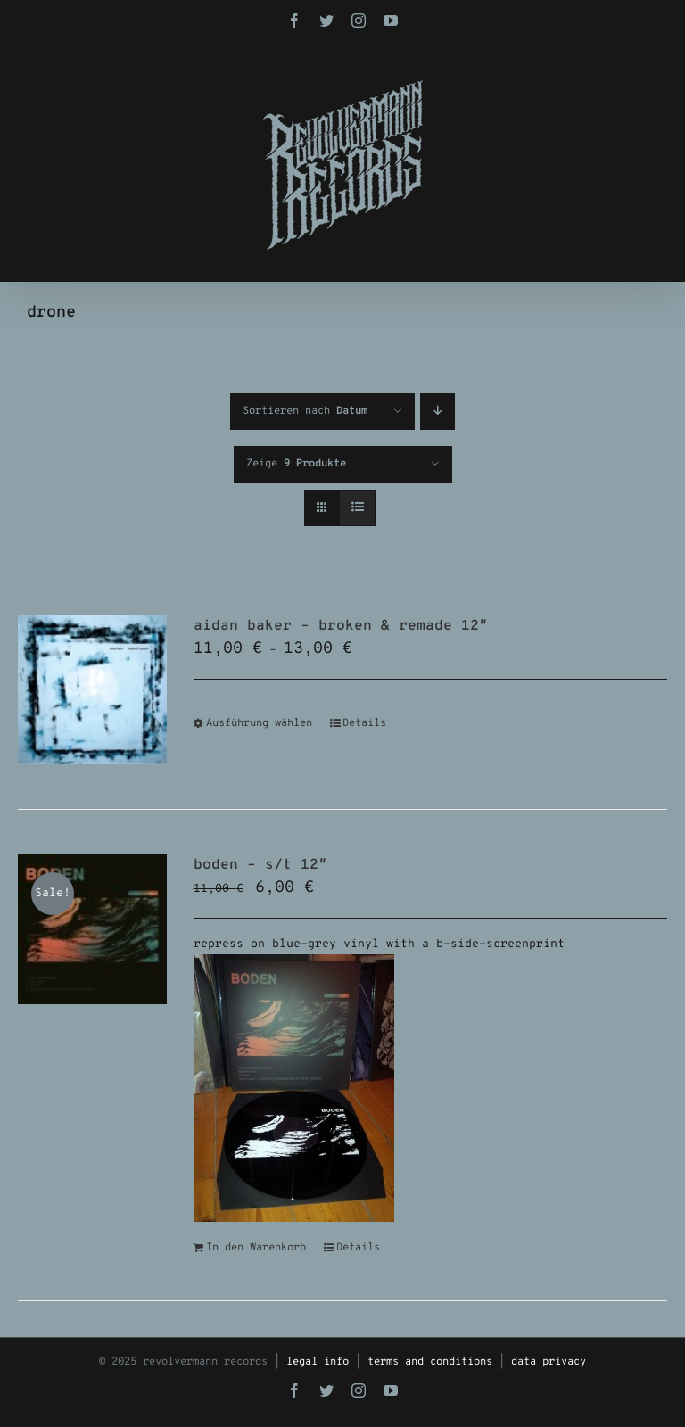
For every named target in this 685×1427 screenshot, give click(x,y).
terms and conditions (429, 1362)
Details (364, 723)
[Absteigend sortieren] (437, 411)
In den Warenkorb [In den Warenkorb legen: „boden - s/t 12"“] (256, 1248)
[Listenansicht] (357, 508)
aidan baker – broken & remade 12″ (341, 626)
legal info (317, 1362)
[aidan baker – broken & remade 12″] (92, 689)
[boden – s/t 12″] (92, 928)
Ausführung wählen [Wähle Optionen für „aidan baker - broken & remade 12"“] (259, 723)
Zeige (296, 464)
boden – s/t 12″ (260, 865)
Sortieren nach (305, 411)
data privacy (548, 1362)
